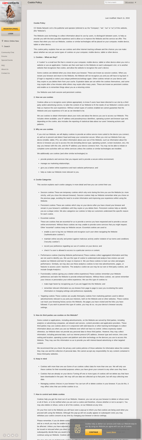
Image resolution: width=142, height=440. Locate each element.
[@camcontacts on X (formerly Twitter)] (4, 435)
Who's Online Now (11, 41)
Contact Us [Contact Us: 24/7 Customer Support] (5, 73)
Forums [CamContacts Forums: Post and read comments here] (4, 56)
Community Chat (7, 52)
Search (7, 46)
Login (10, 34)
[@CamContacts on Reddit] (12, 435)
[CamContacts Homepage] (10, 14)
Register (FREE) (10, 29)
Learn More (111, 432)
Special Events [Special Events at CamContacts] (7, 60)
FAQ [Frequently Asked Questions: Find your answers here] (3, 65)
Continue (93, 432)
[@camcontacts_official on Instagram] (16, 435)
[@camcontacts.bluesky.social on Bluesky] (8, 435)
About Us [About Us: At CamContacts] (4, 69)
